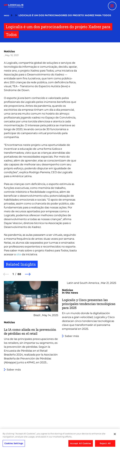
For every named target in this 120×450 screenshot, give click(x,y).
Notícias (9, 51)
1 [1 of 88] (13, 274)
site (18, 254)
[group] (31, 351)
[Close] (114, 439)
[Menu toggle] (112, 6)
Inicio (6, 16)
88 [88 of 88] (19, 274)
